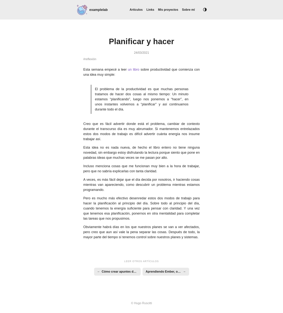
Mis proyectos (168, 9)
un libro (133, 69)
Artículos (136, 9)
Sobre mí (188, 9)
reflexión (90, 59)
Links (150, 9)
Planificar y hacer (141, 41)
